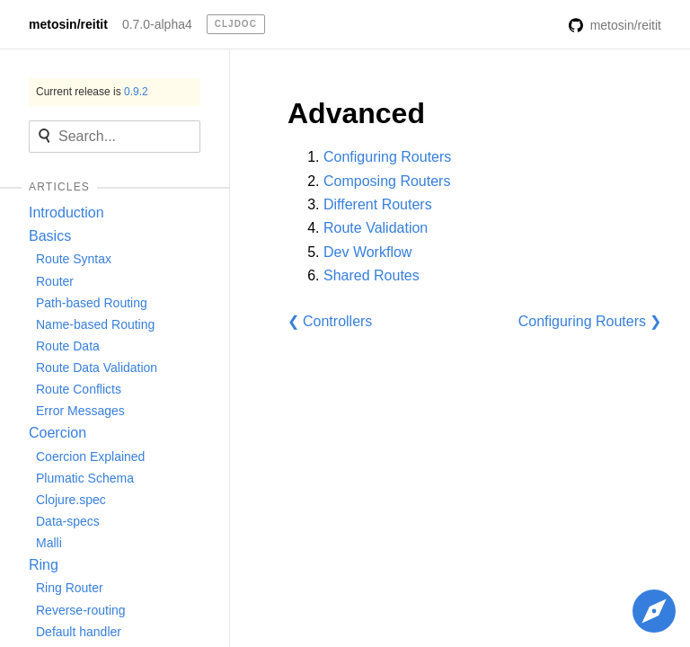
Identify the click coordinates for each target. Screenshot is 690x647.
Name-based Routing (95, 324)
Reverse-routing (81, 610)
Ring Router (69, 588)
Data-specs (68, 521)
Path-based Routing (91, 303)
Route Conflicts (78, 389)
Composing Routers (386, 181)
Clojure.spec (71, 499)
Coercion (57, 432)
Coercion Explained (90, 456)
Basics (50, 236)
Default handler (78, 632)
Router (55, 281)
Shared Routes (371, 275)
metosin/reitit (68, 24)
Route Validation (375, 227)
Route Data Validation (96, 367)
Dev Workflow (367, 252)
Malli (49, 543)
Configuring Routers (387, 156)
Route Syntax (73, 259)
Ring (43, 564)
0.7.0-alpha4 (157, 24)
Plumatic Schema (85, 478)
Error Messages (80, 410)
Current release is (92, 91)
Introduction (66, 212)
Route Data (68, 346)
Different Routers (377, 204)
